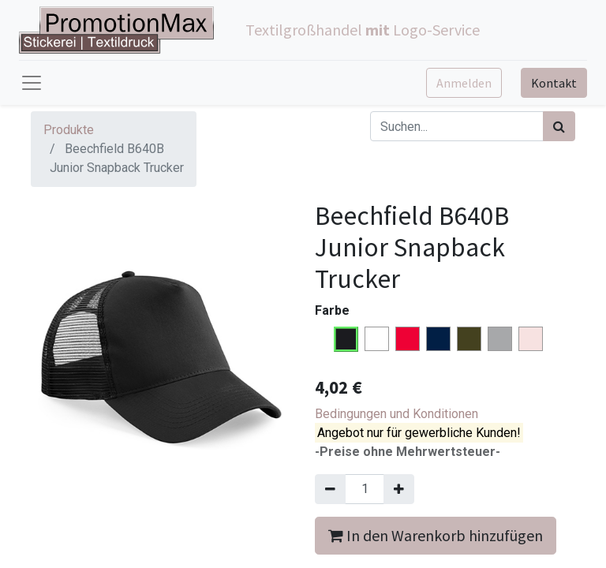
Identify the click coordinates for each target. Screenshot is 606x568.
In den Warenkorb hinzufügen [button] (435, 535)
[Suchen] (559, 126)
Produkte (68, 129)
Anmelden (464, 83)
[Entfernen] (330, 489)
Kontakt (554, 83)
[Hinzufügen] (398, 489)
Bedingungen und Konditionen (396, 413)
